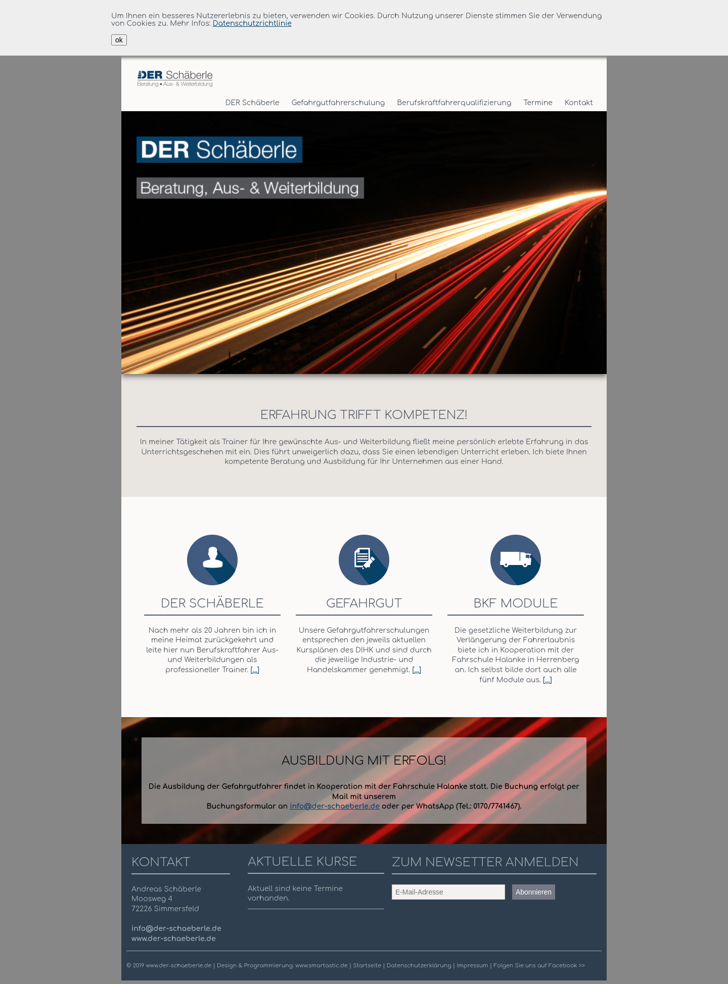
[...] (254, 670)
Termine (538, 103)
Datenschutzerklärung (420, 965)
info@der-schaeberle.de (335, 806)
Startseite (368, 965)
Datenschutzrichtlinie (252, 23)
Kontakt (579, 103)
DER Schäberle (252, 103)
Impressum (472, 965)
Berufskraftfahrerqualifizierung (454, 103)
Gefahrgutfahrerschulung (338, 103)
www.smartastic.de (321, 965)
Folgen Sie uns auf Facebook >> (538, 965)
